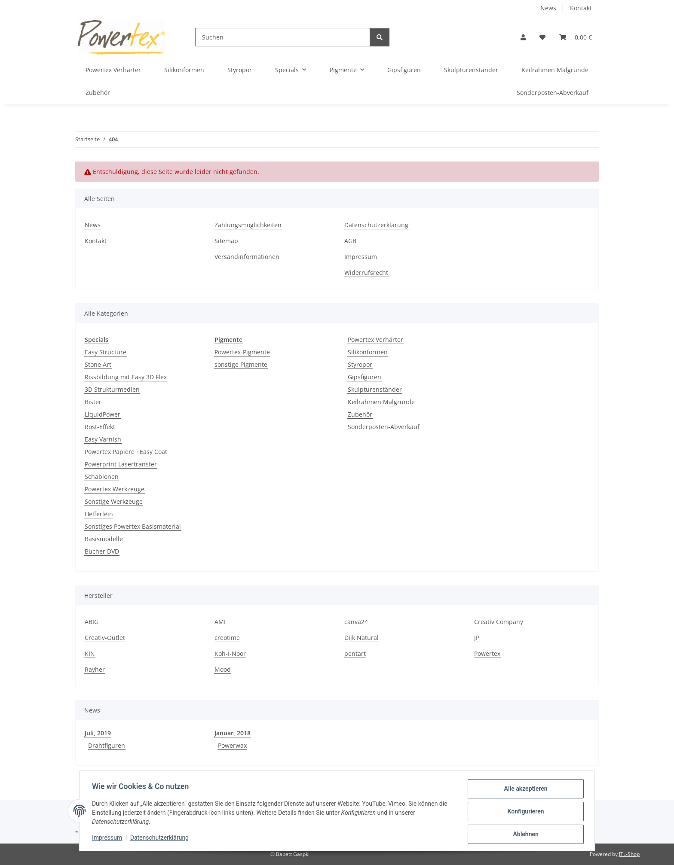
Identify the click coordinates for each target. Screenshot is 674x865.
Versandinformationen (246, 257)
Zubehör (360, 414)
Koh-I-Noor (230, 653)
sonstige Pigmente (240, 364)
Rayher (95, 669)
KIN (90, 653)
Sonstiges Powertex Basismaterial (133, 526)
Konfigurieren (524, 812)
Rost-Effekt (100, 427)
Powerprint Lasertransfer (121, 464)
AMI (220, 622)
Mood (222, 669)
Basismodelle (104, 539)
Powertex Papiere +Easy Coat (126, 452)
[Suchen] (282, 37)
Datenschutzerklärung (161, 838)
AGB (350, 241)
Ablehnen (524, 834)
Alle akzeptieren (524, 789)
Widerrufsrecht (366, 272)
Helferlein (99, 514)
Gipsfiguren (364, 377)
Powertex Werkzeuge (114, 489)
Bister (93, 402)
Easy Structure (105, 352)
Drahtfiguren (106, 745)
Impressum (108, 838)
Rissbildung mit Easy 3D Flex (126, 377)
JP (476, 638)
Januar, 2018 (232, 733)
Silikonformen (368, 352)
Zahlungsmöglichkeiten (248, 225)
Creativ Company (498, 622)
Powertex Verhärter (375, 339)
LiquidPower (102, 414)
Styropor (360, 364)
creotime (227, 638)
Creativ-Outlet (105, 638)
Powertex (487, 653)
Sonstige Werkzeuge (114, 501)
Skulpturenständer (375, 389)
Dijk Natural (361, 638)
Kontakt (581, 8)
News (548, 8)
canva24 (356, 622)
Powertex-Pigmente (242, 352)
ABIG (91, 622)
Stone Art (98, 364)
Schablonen (102, 476)
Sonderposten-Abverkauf (384, 427)
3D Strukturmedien (112, 389)
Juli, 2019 (98, 733)
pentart (355, 653)
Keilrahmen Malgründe (381, 402)
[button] (523, 37)
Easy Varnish (103, 439)
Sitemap (226, 241)
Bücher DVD (102, 551)
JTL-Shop (629, 854)
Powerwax (232, 745)
